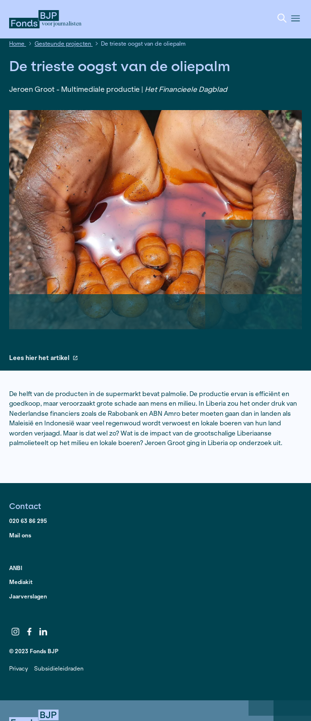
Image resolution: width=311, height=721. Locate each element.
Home (17, 43)
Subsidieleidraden (59, 668)
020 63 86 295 (28, 520)
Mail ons (20, 535)
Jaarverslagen (28, 596)
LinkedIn (43, 631)
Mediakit (21, 581)
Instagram (15, 631)
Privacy (18, 668)
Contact (25, 506)
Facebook (29, 631)
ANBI (15, 568)
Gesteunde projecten (64, 43)
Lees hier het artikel (43, 358)
